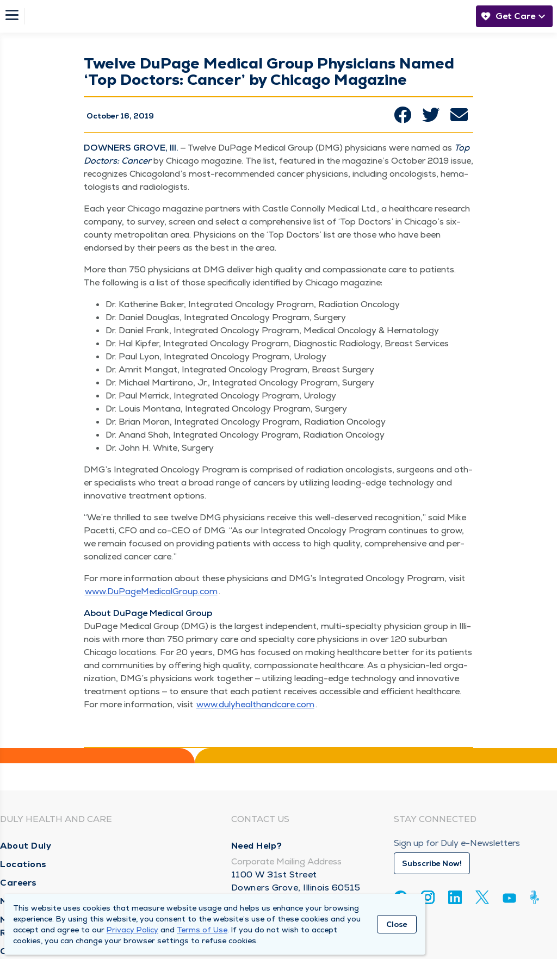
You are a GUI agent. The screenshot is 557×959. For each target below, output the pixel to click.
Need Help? (256, 845)
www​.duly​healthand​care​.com (255, 704)
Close (396, 924)
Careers (18, 882)
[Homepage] (247, 16)
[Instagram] (428, 897)
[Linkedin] (455, 897)
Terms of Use (202, 930)
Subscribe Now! (432, 863)
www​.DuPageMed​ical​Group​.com (151, 591)
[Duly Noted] (536, 897)
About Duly (25, 845)
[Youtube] (509, 900)
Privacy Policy (132, 930)
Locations (23, 864)
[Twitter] (482, 897)
